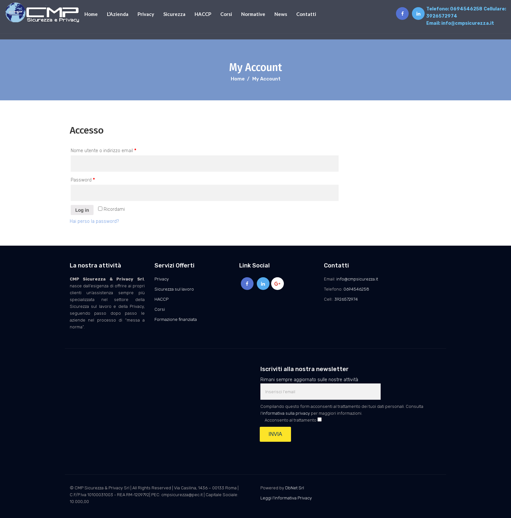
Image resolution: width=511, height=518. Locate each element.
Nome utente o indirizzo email (103, 150)
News (280, 14)
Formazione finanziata (175, 319)
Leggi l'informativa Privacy (286, 498)
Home (91, 14)
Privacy (146, 14)
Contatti (306, 14)
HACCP (203, 14)
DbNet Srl (294, 487)
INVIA (275, 434)
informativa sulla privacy (286, 413)
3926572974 (441, 16)
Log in (82, 210)
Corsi (226, 14)
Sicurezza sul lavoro (174, 289)
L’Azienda (117, 14)
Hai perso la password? (94, 221)
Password (83, 180)
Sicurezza (174, 14)
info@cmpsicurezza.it (467, 23)
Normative (253, 14)
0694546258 (466, 9)
